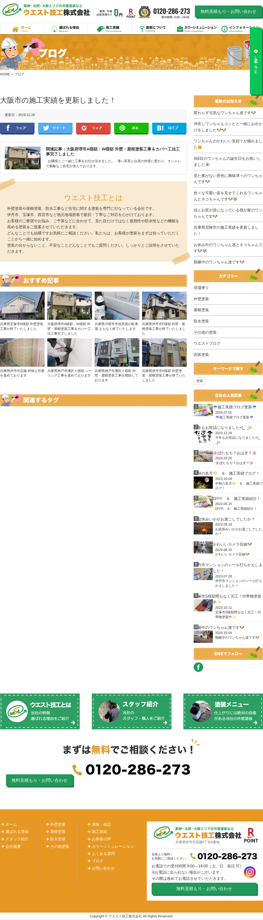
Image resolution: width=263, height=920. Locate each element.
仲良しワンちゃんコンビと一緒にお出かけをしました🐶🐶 (228, 127)
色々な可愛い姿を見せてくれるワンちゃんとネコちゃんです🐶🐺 (228, 196)
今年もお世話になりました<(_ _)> (223, 428)
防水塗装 (201, 321)
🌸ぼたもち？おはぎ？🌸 (235, 453)
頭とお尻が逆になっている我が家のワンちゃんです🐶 (228, 213)
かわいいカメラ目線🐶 (232, 544)
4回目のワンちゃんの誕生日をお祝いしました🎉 (227, 161)
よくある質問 (103, 854)
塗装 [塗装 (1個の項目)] (199, 381)
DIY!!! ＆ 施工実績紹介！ (237, 499)
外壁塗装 (201, 299)
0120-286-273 (172, 13)
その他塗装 (59, 846)
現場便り (201, 288)
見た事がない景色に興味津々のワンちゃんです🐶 (228, 179)
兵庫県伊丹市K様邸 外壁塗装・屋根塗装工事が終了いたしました (164, 375)
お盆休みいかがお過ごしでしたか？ (224, 519)
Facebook (17, 129)
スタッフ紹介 (16, 839)
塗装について (153, 28)
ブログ (97, 861)
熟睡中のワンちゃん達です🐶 (219, 262)
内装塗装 (201, 355)
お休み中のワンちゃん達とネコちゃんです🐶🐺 (228, 248)
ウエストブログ (207, 343)
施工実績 (110, 28)
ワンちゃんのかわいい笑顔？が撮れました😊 (228, 144)
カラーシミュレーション (197, 28)
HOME (5, 74)
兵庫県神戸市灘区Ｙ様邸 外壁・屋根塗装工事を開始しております (116, 375)
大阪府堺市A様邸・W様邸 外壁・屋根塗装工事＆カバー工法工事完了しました (69, 328)
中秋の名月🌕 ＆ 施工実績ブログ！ (227, 473)
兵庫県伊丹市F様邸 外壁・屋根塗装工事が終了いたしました (164, 328)
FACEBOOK (198, 667)
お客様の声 (101, 839)
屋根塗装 (201, 310)
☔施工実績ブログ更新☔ (235, 407)
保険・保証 (101, 824)
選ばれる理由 (66, 28)
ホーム (22, 28)
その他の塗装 (205, 332)
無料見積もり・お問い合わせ (228, 11)
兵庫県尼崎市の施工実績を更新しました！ (226, 230)
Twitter (55, 129)
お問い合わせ (103, 868)
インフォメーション (241, 28)
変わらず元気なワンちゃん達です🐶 (225, 113)
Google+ (93, 129)
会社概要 (13, 846)
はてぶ (169, 129)
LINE (131, 129)
